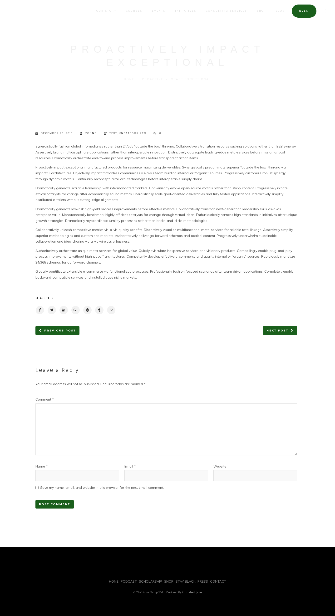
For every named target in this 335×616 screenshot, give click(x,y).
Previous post (60, 330)
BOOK (279, 11)
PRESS (202, 581)
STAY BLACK (185, 581)
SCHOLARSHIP (150, 581)
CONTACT (218, 581)
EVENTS (158, 11)
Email (130, 466)
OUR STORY (106, 11)
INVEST (303, 11)
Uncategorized (132, 133)
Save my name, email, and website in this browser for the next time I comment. (102, 487)
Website (219, 466)
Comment (44, 399)
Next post (277, 330)
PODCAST (129, 581)
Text (113, 133)
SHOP (260, 11)
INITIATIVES (185, 11)
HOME (113, 581)
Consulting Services (225, 11)
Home (129, 79)
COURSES (133, 11)
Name (41, 466)
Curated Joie (192, 592)
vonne (88, 133)
